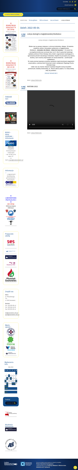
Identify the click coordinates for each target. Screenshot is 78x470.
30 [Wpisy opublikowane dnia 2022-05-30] (5, 386)
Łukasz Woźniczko (36, 80)
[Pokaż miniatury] (51, 73)
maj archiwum (54, 20)
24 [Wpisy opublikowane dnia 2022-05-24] (7, 384)
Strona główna (33, 20)
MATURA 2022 (32, 87)
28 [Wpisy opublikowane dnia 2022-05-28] (14, 384)
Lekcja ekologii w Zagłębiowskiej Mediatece (44, 34)
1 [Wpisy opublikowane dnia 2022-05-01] (16, 373)
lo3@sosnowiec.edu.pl (11, 313)
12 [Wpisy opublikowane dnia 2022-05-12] (10, 378)
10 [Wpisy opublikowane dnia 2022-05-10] (7, 378)
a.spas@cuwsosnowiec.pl (15, 160)
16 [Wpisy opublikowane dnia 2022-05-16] (5, 381)
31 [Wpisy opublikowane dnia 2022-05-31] (7, 386)
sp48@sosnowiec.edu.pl (12, 315)
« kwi (6, 388)
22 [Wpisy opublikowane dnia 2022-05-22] (16, 381)
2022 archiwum (44, 20)
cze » (6, 392)
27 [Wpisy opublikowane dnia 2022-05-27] (12, 384)
